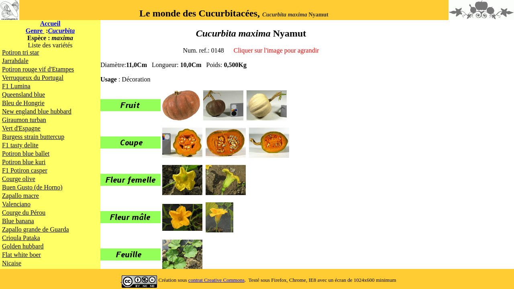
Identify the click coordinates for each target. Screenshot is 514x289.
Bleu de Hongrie (23, 103)
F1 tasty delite (20, 145)
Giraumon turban (24, 119)
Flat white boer (21, 254)
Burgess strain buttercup (33, 136)
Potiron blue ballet (25, 153)
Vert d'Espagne (21, 128)
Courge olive (18, 178)
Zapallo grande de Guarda (35, 229)
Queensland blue (23, 94)
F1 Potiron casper (24, 170)
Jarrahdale (15, 60)
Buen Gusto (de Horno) (32, 187)
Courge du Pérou (23, 212)
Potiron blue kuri (23, 162)
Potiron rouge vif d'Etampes (38, 69)
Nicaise (11, 263)
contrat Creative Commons (216, 280)
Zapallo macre (20, 195)
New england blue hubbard (36, 111)
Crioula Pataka (21, 237)
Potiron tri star (20, 52)
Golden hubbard (23, 246)
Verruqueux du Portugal (32, 77)
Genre (35, 30)
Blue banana (18, 221)
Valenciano (16, 204)
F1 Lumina (16, 86)
